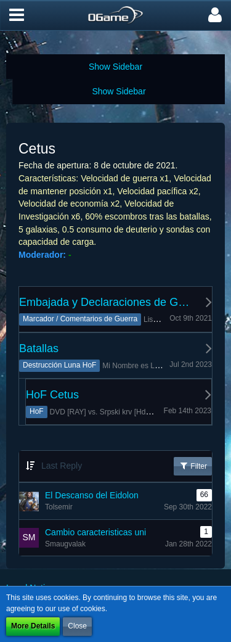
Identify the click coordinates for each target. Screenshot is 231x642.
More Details (33, 626)
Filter (193, 466)
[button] (16, 15)
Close (77, 626)
